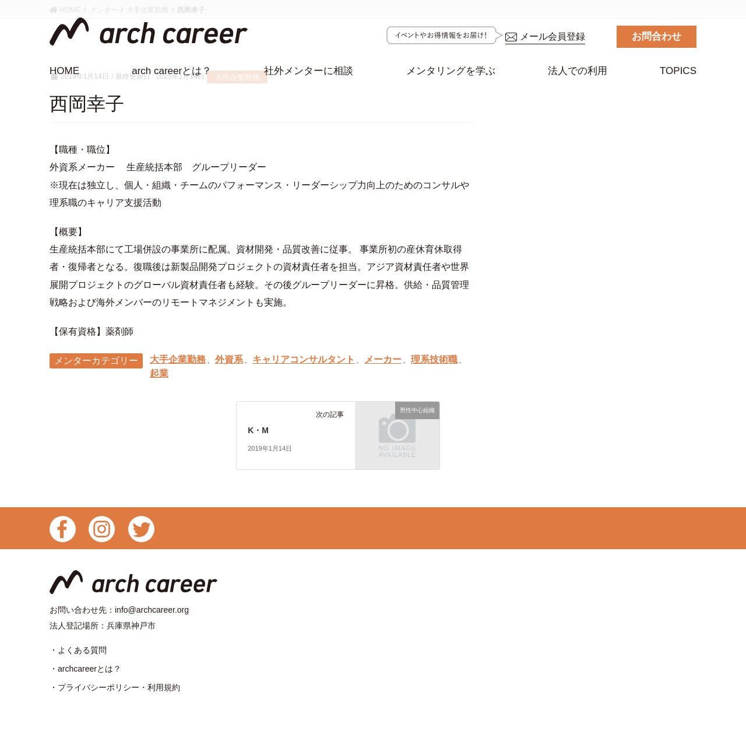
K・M (258, 431)
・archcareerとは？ (85, 672)
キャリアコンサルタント (303, 360)
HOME (64, 70)
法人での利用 (577, 70)
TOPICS (678, 70)
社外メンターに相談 (308, 74)
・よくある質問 (78, 652)
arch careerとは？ (172, 70)
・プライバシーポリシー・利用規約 (115, 692)
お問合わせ (656, 36)
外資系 (229, 360)
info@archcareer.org (152, 611)
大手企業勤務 (178, 360)
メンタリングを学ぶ (450, 70)
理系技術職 (434, 360)
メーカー (383, 360)
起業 (159, 375)
